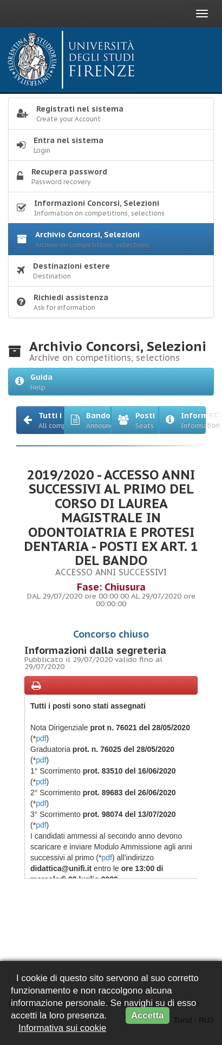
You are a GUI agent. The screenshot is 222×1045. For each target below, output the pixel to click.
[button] (40, 420)
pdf (41, 738)
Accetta (147, 1015)
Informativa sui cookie (62, 1028)
